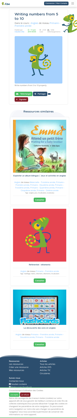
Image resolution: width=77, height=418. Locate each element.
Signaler (21, 99)
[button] (49, 94)
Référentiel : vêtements (39, 265)
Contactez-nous (16, 381)
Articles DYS (45, 367)
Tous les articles (47, 364)
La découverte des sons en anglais (40, 328)
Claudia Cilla (19, 32)
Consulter (39, 200)
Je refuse (25, 394)
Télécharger (23, 93)
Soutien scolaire (18, 384)
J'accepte (14, 394)
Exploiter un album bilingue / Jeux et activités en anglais (39, 176)
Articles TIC (45, 370)
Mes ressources (16, 370)
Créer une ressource (18, 367)
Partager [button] (40, 93)
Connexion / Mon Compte (56, 3)
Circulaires (45, 373)
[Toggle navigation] (72, 3)
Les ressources (16, 364)
